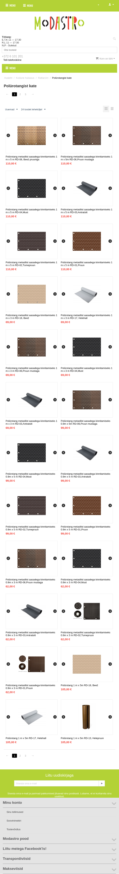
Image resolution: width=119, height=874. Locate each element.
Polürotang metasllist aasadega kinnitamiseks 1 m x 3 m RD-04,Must (86, 370)
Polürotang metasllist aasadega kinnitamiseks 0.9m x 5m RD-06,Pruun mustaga (85, 422)
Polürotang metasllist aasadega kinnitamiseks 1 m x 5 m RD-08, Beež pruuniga (31, 158)
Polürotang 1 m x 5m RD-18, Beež (79, 685)
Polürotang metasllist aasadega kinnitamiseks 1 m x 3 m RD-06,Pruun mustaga (31, 370)
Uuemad (11, 109)
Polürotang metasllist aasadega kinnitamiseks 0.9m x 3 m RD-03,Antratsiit (30, 634)
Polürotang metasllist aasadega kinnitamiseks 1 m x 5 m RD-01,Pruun (86, 264)
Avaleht (8, 77)
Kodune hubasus (25, 77)
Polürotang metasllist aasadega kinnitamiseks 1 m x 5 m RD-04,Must (31, 211)
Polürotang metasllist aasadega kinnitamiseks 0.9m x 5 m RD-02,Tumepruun (30, 528)
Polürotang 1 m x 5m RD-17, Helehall (26, 738)
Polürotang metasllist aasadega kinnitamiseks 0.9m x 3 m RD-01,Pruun (30, 687)
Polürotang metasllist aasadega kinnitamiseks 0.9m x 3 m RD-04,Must (85, 581)
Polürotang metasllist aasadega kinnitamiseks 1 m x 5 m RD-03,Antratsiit (86, 211)
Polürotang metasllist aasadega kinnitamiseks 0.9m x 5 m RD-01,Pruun (85, 528)
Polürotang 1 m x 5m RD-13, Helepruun (82, 738)
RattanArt (43, 77)
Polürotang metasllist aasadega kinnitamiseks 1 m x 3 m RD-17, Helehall (86, 317)
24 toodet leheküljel (33, 109)
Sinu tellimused (15, 812)
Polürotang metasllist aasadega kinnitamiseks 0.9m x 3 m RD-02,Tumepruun (85, 634)
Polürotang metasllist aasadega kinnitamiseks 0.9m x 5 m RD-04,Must (30, 475)
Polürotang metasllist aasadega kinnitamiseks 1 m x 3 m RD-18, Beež (31, 317)
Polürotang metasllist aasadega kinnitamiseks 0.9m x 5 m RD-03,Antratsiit (85, 475)
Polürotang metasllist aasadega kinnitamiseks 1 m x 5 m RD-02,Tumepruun (31, 264)
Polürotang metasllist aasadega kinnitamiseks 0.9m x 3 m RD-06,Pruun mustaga (30, 581)
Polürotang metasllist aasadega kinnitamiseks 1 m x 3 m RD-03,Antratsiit (31, 422)
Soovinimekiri (14, 820)
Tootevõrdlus (14, 829)
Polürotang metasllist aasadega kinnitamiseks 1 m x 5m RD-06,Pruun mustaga (86, 158)
